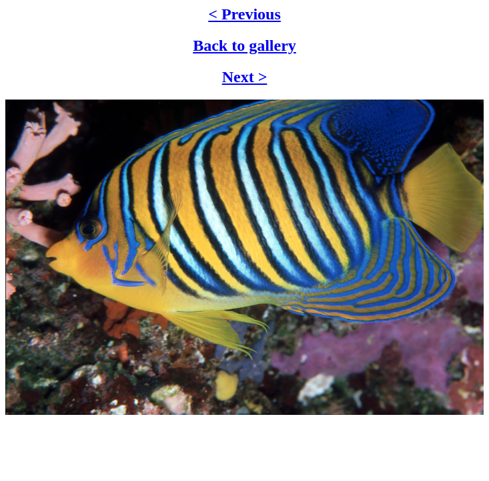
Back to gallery (244, 45)
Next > (245, 77)
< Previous (244, 14)
